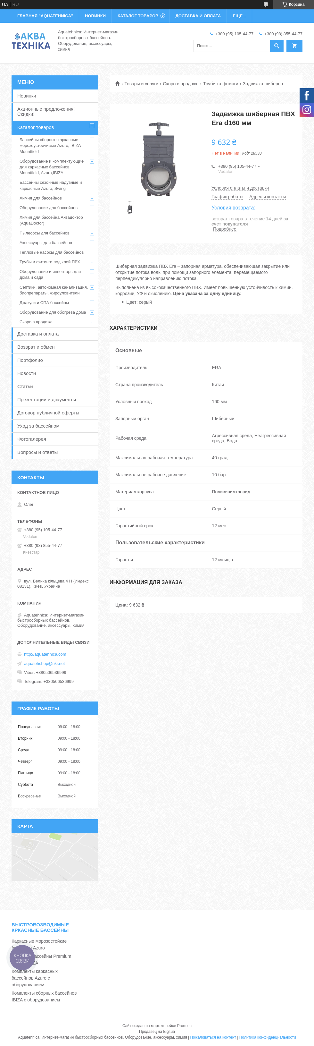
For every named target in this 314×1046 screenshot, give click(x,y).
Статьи (25, 386)
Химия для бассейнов (41, 198)
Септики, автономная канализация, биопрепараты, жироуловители (54, 290)
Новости (26, 373)
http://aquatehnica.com (45, 654)
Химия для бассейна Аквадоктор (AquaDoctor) (51, 220)
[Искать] (277, 46)
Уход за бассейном (38, 426)
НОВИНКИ (95, 15)
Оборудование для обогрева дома (53, 312)
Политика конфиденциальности (267, 1037)
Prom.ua (184, 1026)
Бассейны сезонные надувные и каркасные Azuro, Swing (51, 185)
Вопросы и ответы (37, 452)
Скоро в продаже (181, 83)
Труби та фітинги (220, 83)
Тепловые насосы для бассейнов (52, 252)
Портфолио (30, 360)
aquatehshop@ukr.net (44, 663)
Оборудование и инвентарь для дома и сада (50, 274)
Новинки (26, 95)
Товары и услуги (141, 83)
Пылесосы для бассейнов (45, 233)
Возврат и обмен (36, 347)
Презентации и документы (46, 399)
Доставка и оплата (38, 333)
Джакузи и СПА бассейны (44, 302)
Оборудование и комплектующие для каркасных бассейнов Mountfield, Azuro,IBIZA (52, 167)
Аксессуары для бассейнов (46, 242)
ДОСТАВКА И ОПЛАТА (198, 15)
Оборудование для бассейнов (49, 207)
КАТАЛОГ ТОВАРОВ (138, 15)
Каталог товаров (35, 127)
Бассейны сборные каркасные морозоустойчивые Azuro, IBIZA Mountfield (50, 145)
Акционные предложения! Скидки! (46, 111)
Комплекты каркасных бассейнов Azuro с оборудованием (35, 978)
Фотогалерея (31, 439)
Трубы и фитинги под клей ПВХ (50, 261)
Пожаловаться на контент (213, 1037)
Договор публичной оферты (48, 412)
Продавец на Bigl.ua (157, 1031)
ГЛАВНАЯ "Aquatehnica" (45, 15)
